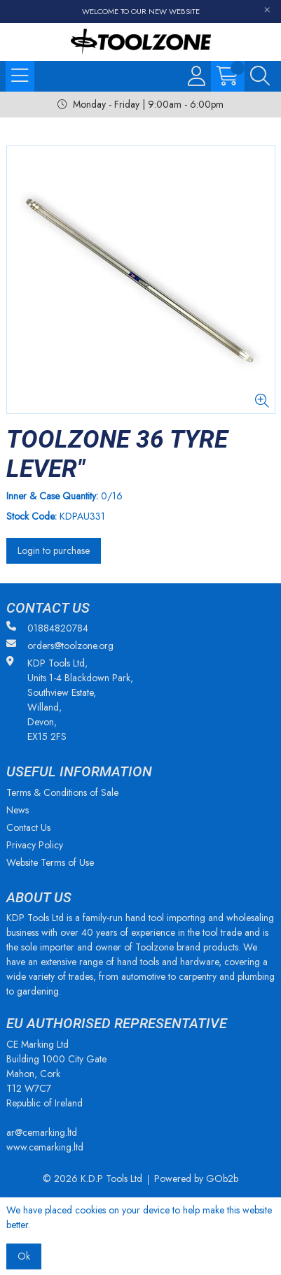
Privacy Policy (34, 845)
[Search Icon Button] (260, 76)
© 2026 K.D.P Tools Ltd (92, 1178)
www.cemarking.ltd (44, 1147)
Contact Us (28, 827)
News (17, 810)
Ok (24, 1256)
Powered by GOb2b (196, 1178)
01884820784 (47, 628)
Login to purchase (54, 550)
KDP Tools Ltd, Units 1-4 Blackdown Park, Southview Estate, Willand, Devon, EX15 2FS (69, 699)
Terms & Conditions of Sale (62, 792)
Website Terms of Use (50, 862)
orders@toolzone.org (60, 646)
